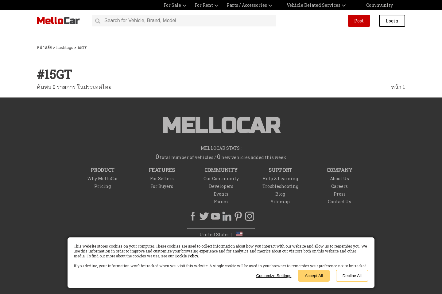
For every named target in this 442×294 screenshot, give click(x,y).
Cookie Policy (186, 255)
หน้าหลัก (44, 47)
